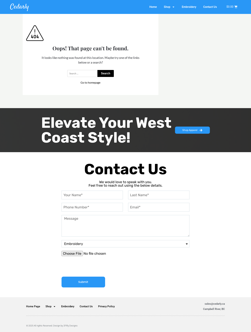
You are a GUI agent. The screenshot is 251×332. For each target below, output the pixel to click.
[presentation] (88, 266)
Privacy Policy (106, 306)
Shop (169, 7)
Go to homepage (90, 82)
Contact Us (210, 7)
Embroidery (189, 7)
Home (153, 7)
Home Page (33, 306)
